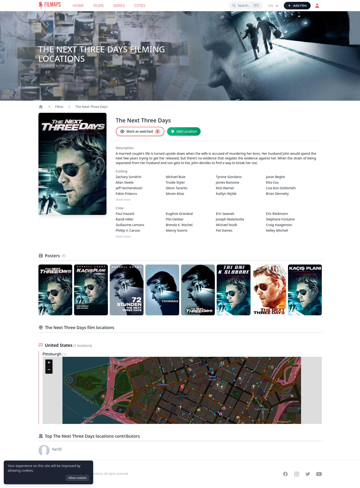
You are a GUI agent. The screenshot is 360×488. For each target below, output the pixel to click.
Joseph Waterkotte (230, 219)
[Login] (317, 5)
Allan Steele (125, 182)
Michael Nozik (226, 225)
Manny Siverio (177, 230)
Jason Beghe (275, 177)
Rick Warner (225, 188)
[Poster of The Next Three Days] (55, 290)
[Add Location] (184, 131)
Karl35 (57, 449)
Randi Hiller (125, 219)
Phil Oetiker (175, 219)
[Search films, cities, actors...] (246, 6)
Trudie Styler (175, 182)
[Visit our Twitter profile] (308, 474)
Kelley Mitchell (277, 230)
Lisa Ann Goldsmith (281, 188)
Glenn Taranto (177, 188)
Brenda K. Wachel (179, 225)
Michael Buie (175, 177)
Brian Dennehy (277, 193)
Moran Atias (175, 193)
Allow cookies (77, 478)
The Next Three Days (91, 106)
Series (119, 5)
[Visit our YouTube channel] (319, 474)
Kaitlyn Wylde (226, 193)
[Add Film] (297, 5)
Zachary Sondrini (129, 177)
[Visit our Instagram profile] (296, 474)
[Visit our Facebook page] (285, 474)
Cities (139, 5)
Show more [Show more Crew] (123, 236)
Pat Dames (224, 230)
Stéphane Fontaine (280, 219)
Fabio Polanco (126, 193)
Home (78, 5)
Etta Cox (272, 182)
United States (59, 345)
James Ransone (227, 182)
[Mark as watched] (140, 131)
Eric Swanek (225, 213)
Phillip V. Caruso (128, 230)
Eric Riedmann (277, 213)
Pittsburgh (52, 354)
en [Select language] (273, 5)
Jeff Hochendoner (129, 188)
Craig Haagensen (279, 225)
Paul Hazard (125, 213)
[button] (182, 387)
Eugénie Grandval (179, 213)
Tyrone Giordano (229, 177)
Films (98, 5)
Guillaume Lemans (130, 225)
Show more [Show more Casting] (123, 200)
